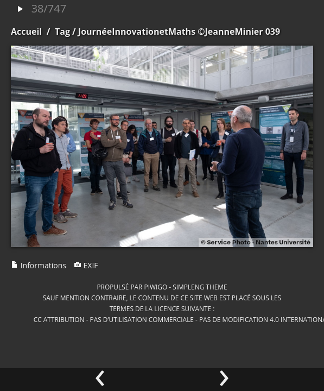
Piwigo (155, 286)
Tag (62, 31)
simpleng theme (200, 286)
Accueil (26, 31)
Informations (38, 265)
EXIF (86, 265)
